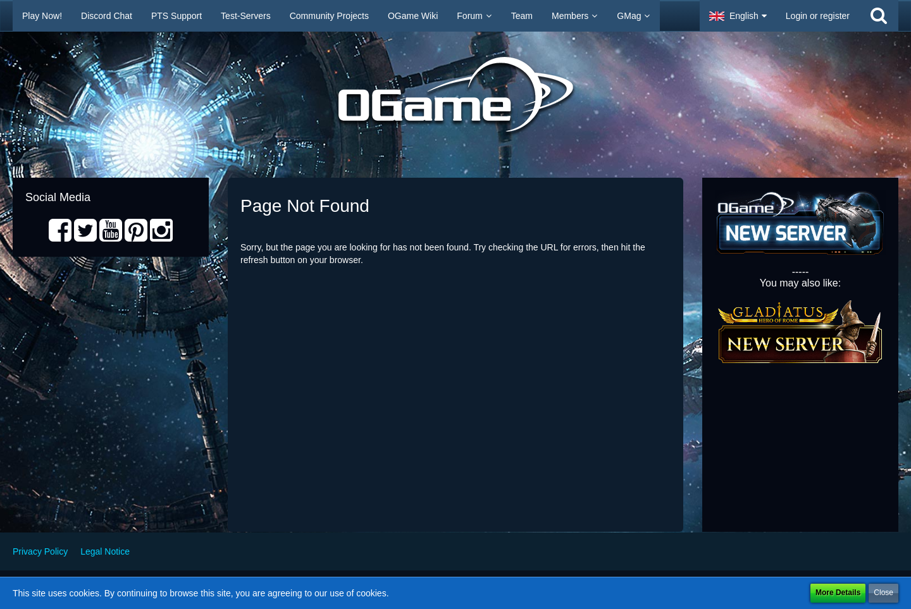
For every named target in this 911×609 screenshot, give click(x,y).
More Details (837, 592)
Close (883, 592)
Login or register (818, 16)
